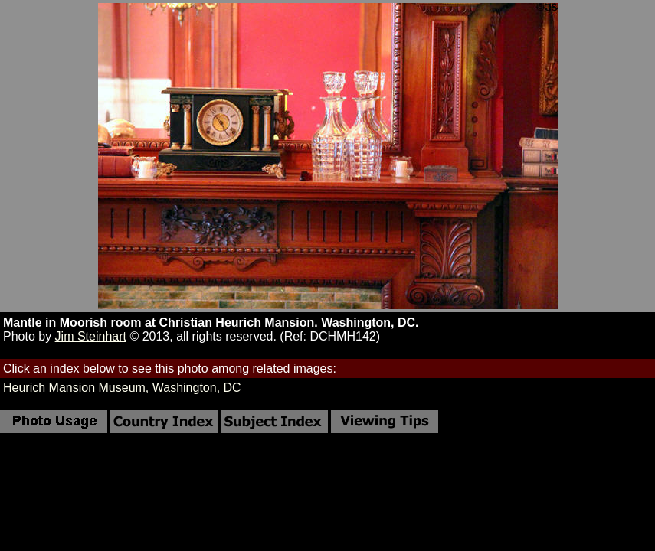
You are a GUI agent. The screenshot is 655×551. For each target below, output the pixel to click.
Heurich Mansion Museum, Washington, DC (122, 387)
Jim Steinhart (90, 336)
